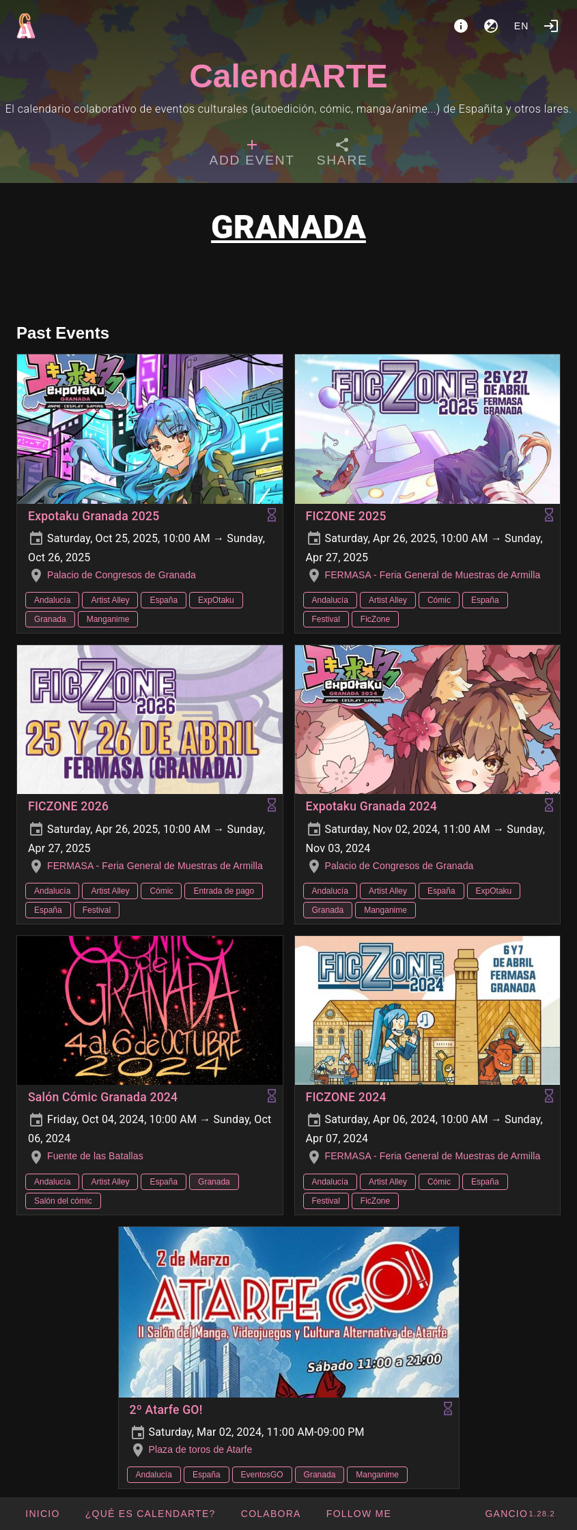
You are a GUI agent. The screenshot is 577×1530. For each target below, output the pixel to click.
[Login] (551, 26)
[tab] (252, 154)
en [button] (521, 25)
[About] (461, 26)
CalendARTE (288, 76)
